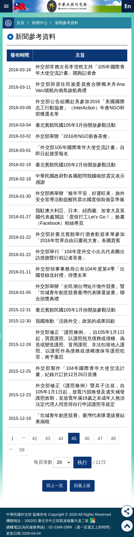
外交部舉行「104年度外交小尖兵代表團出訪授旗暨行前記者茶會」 (80, 254)
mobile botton (6, 6)
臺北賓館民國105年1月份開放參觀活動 (76, 310)
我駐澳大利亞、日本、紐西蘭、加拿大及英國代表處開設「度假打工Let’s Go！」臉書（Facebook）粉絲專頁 (80, 217)
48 (113, 438)
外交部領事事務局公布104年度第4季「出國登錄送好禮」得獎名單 (80, 272)
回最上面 (82, 485)
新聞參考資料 (66, 22)
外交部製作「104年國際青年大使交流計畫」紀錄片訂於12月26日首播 (80, 371)
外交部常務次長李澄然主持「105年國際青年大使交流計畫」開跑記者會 (80, 70)
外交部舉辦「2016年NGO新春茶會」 (74, 136)
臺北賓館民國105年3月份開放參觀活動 (76, 125)
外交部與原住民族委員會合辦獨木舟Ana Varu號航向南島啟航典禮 (80, 87)
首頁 (20, 22)
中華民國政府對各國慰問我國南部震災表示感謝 (80, 179)
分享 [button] (127, 511)
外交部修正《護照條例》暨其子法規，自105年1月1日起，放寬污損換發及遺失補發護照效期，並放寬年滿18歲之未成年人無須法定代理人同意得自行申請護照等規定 (80, 395)
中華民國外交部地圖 (92, 520)
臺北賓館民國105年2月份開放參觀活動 (76, 164)
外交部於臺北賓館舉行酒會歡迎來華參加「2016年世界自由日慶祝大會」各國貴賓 (80, 237)
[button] (82, 462)
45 (73, 438)
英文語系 (128, 6)
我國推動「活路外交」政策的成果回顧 (75, 321)
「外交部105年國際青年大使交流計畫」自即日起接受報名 (80, 150)
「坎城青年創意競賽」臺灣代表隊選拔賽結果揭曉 (80, 418)
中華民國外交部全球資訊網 (67, 6)
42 (34, 438)
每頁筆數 (43, 462)
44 (61, 438)
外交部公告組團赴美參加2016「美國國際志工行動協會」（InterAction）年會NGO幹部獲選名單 (80, 108)
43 (47, 438)
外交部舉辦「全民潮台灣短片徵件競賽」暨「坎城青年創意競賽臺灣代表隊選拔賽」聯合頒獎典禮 (80, 292)
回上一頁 (54, 485)
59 (22, 450)
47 (100, 438)
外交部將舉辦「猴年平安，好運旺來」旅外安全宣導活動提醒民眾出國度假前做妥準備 (80, 196)
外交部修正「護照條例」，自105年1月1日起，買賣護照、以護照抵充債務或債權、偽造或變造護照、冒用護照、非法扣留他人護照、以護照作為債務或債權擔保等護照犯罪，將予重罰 (80, 345)
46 (87, 438)
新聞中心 (39, 22)
